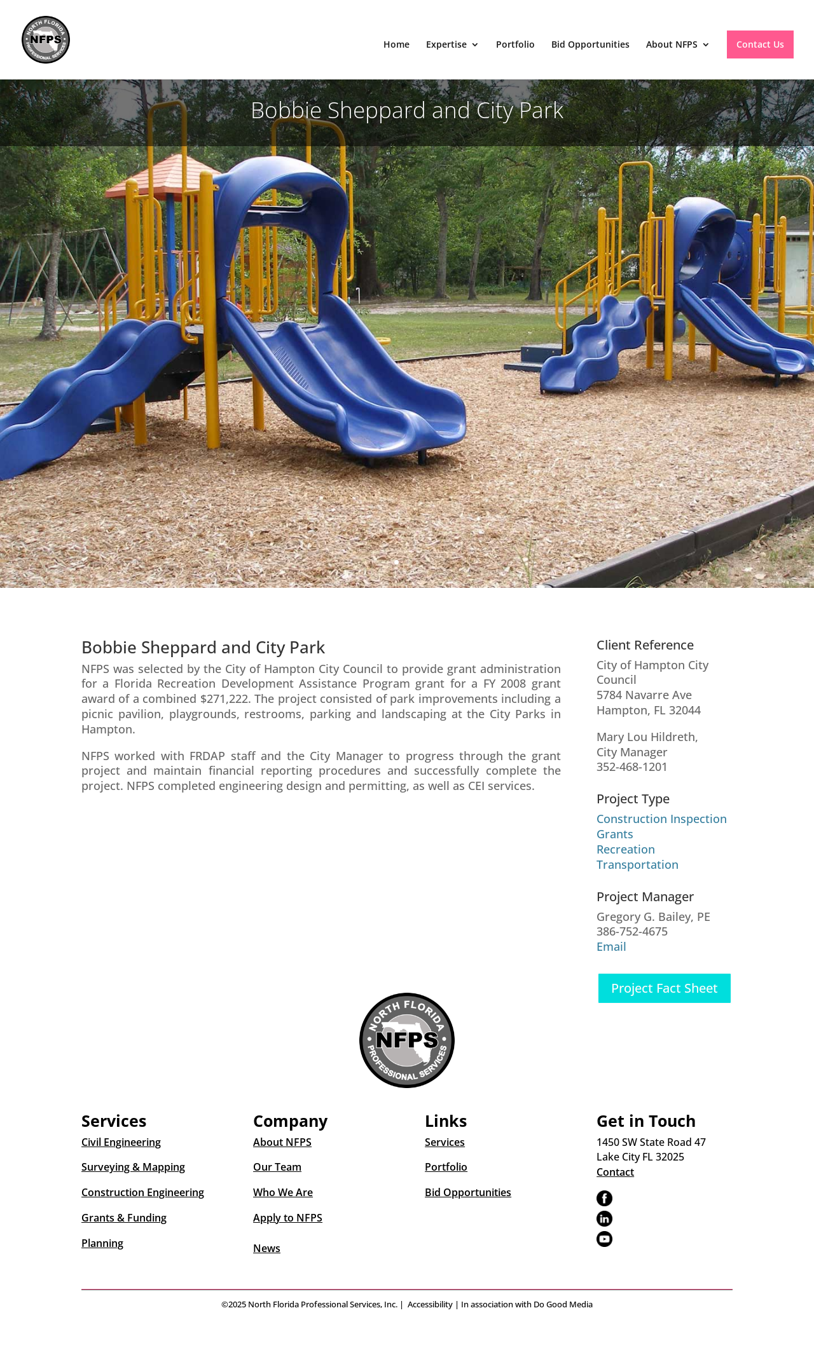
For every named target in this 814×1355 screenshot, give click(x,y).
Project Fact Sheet (664, 988)
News (266, 1248)
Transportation (638, 864)
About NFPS (672, 45)
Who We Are (283, 1192)
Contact (615, 1172)
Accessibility (430, 1304)
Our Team (277, 1167)
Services (445, 1142)
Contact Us (760, 44)
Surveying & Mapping (133, 1167)
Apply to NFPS (287, 1218)
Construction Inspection (662, 818)
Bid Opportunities (590, 45)
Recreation (626, 849)
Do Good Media (563, 1304)
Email (611, 946)
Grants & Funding (124, 1218)
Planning (102, 1243)
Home (396, 45)
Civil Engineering (121, 1142)
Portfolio (515, 45)
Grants (615, 833)
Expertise (446, 45)
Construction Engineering (142, 1192)
